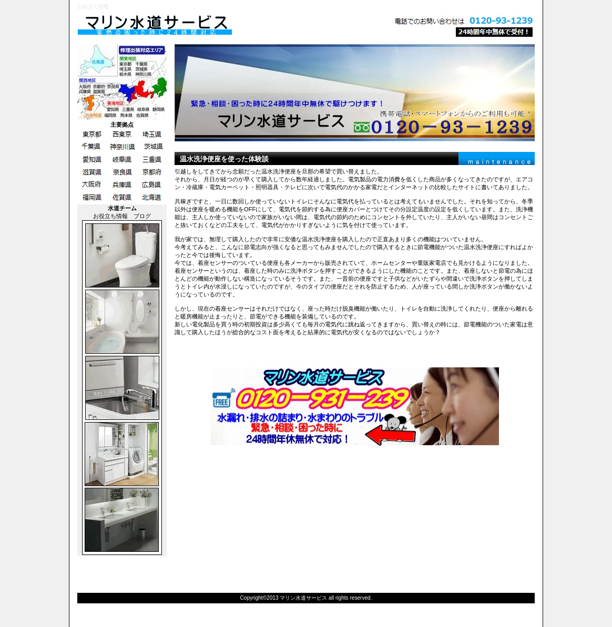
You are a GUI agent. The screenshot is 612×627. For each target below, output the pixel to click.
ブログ (142, 216)
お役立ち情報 (110, 216)
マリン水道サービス (208, 25)
